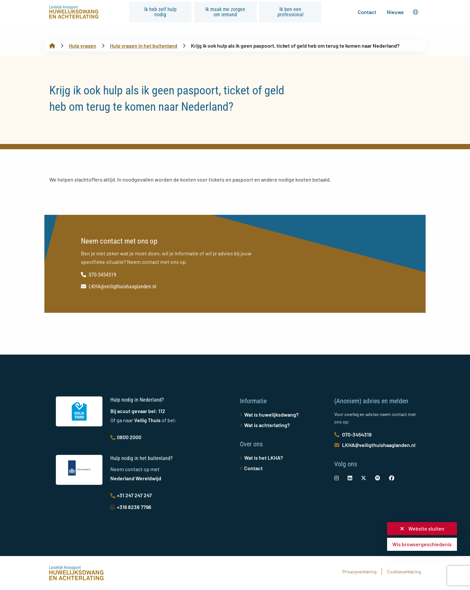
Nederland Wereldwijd (135, 478)
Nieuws (395, 12)
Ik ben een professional (290, 12)
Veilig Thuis (147, 420)
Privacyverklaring (359, 571)
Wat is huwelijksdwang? (271, 414)
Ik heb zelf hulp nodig (160, 12)
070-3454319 (98, 275)
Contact (367, 12)
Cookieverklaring (404, 571)
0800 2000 (125, 437)
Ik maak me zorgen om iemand (225, 12)
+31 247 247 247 (131, 495)
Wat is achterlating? (267, 425)
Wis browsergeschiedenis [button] (422, 544)
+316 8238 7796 (130, 507)
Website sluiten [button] (422, 528)
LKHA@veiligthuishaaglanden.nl (118, 286)
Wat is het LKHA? (263, 457)
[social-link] (336, 478)
